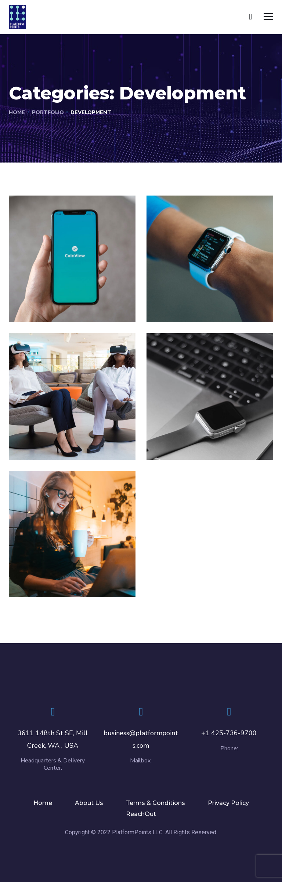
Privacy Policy (228, 802)
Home (17, 112)
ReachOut (141, 813)
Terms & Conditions (155, 802)
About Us (89, 802)
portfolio (48, 112)
